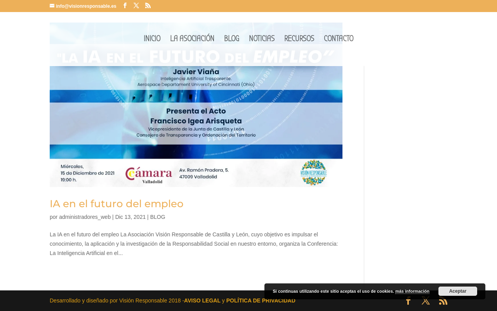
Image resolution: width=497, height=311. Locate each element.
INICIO (152, 40)
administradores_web (85, 217)
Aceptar (458, 291)
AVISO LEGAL (202, 300)
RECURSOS (299, 40)
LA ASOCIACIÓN (192, 40)
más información (412, 291)
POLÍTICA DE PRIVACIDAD (260, 300)
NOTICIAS (262, 40)
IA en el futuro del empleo (117, 203)
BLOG (231, 40)
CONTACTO (338, 40)
